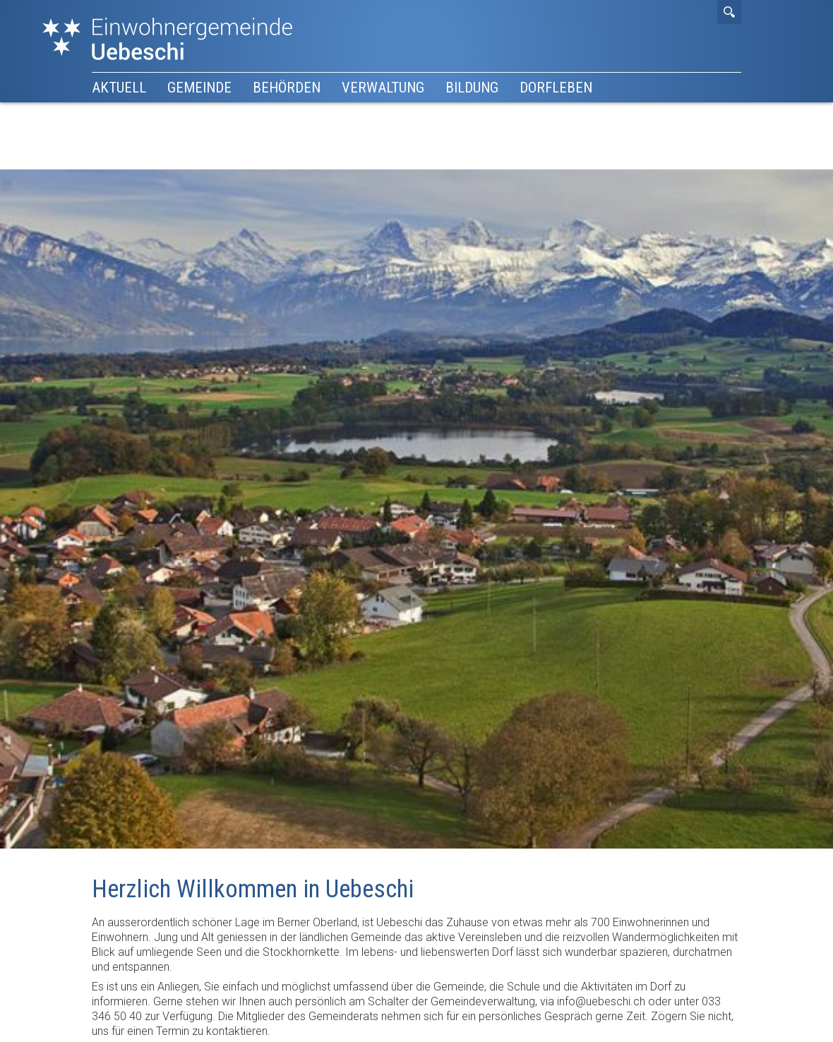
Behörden (286, 87)
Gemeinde (199, 87)
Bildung (471, 87)
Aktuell (119, 87)
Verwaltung (383, 87)
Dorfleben (556, 87)
